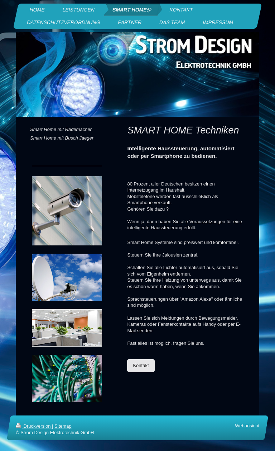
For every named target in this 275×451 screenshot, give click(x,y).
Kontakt (141, 365)
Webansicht (247, 425)
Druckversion (34, 426)
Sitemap (63, 426)
